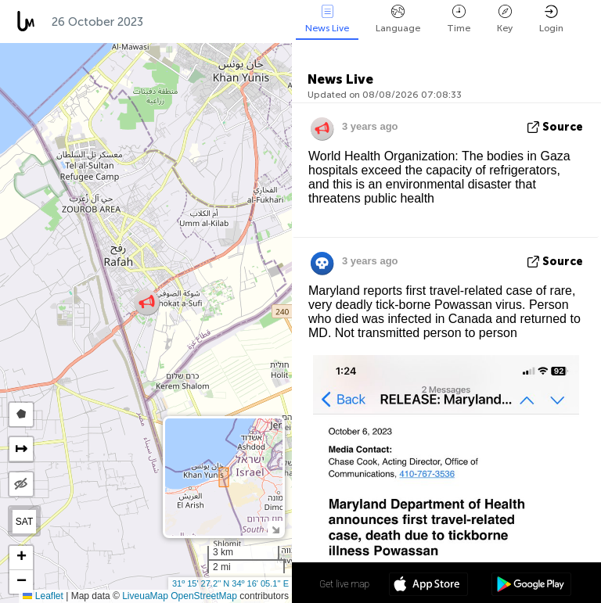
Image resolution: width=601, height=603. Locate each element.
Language (398, 19)
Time (458, 19)
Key (505, 19)
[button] (146, 302)
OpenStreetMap (204, 595)
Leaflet (43, 595)
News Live (327, 19)
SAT (24, 521)
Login (551, 19)
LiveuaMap (145, 595)
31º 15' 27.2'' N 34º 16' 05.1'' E (230, 583)
